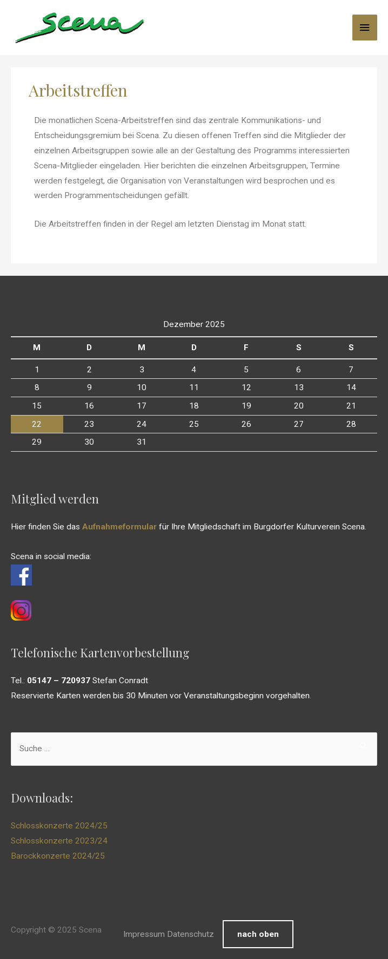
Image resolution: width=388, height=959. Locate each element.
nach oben (258, 934)
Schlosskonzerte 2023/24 (59, 841)
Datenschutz (190, 934)
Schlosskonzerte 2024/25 (59, 826)
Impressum (144, 934)
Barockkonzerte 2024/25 (58, 856)
